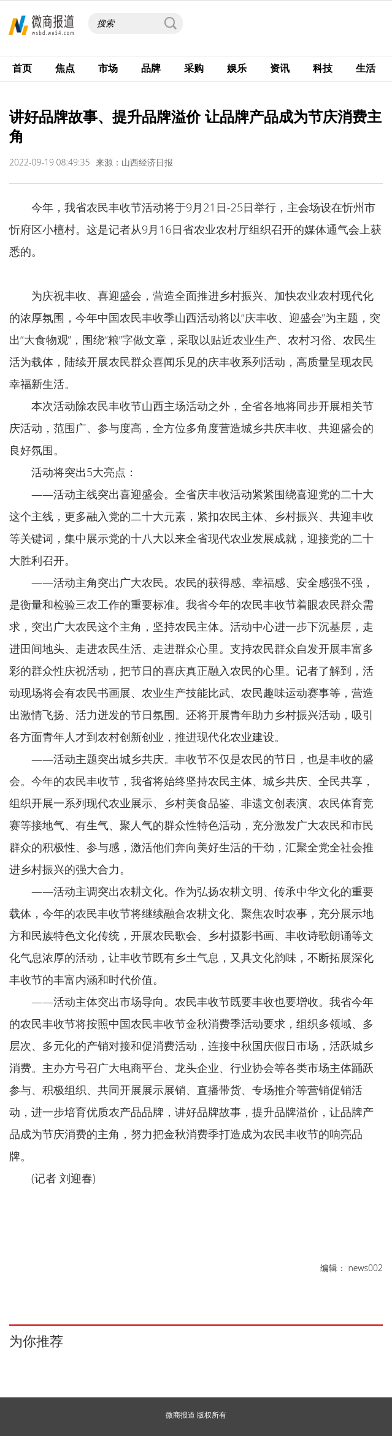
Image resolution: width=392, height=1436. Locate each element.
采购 (194, 68)
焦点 (65, 68)
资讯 (280, 68)
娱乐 (237, 68)
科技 (322, 68)
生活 (365, 68)
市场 (108, 68)
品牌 (151, 68)
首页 (22, 68)
